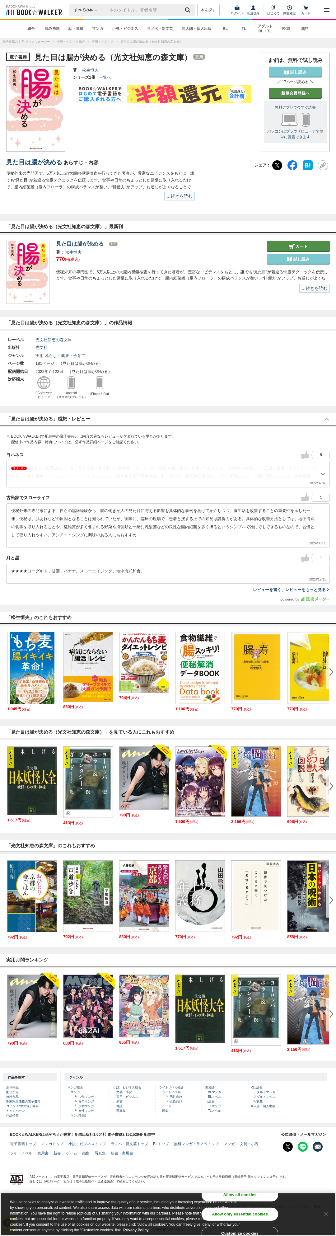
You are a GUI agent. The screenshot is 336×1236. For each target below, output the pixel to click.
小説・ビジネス (125, 28)
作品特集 (12, 1115)
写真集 (121, 1110)
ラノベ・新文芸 (160, 28)
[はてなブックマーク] (308, 165)
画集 (165, 1110)
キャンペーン (15, 1110)
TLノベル (214, 1110)
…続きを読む (179, 196)
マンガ (97, 28)
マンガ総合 (75, 1087)
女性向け (176, 1101)
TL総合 (210, 1101)
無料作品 (12, 1096)
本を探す (208, 10)
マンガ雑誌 (78, 1115)
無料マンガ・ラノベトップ (196, 1144)
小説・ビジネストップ (87, 1144)
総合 (31, 28)
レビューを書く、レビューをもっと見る (291, 589)
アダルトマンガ (264, 1092)
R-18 (286, 28)
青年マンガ (86, 1101)
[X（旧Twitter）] (277, 165)
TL (244, 28)
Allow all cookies (240, 1194)
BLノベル (214, 1096)
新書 (119, 1101)
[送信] (188, 10)
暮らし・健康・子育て (65, 355)
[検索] (188, 10)
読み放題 (52, 28)
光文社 (41, 347)
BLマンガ (214, 1092)
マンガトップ (52, 1144)
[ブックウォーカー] (33, 10)
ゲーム (166, 1106)
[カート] (306, 10)
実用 (39, 355)
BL (225, 28)
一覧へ (105, 77)
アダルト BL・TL (265, 28)
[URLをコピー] (323, 165)
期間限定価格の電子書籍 (23, 1101)
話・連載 (75, 28)
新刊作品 (12, 1087)
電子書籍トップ (23, 1144)
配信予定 (12, 1092)
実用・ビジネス (127, 1096)
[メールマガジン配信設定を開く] (317, 1147)
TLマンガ (214, 1106)
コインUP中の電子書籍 (22, 1106)
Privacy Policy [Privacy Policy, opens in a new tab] (135, 1230)
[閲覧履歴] (289, 10)
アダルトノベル (264, 1096)
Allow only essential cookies (240, 1214)
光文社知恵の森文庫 (53, 339)
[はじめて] (273, 10)
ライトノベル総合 (171, 1087)
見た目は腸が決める (34, 162)
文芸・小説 (124, 1092)
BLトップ (161, 1144)
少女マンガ (86, 1106)
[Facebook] (292, 165)
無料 (305, 28)
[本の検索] (87, 10)
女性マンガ (86, 1110)
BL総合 (210, 1087)
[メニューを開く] (327, 10)
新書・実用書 (122, 1153)
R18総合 (256, 1087)
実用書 (43, 1153)
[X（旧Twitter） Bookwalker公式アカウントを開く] (288, 1147)
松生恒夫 (90, 70)
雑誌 (119, 1106)
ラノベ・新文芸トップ (129, 1144)
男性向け (176, 1096)
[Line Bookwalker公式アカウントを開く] (303, 1147)
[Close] (326, 1214)
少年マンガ (86, 1096)
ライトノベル (171, 1092)
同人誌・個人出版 (197, 28)
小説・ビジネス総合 (127, 1087)
